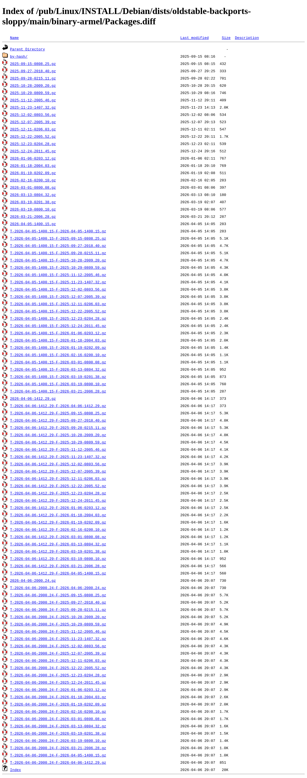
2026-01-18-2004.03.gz (33, 165)
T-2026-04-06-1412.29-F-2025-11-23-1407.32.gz (58, 456)
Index (15, 769)
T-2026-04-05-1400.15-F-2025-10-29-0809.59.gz (58, 267)
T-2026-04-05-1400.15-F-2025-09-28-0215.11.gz (58, 252)
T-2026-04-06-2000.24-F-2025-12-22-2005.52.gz (58, 667)
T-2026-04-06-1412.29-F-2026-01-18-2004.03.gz (58, 514)
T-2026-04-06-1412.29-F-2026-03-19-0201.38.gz (58, 551)
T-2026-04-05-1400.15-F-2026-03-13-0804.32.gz (58, 369)
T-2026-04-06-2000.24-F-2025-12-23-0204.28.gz (58, 674)
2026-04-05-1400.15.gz (33, 223)
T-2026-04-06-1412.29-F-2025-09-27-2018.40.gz (58, 420)
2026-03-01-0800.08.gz (33, 187)
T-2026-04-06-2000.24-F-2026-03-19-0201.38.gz (58, 733)
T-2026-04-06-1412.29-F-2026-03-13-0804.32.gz (58, 543)
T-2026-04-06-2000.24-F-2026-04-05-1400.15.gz (58, 755)
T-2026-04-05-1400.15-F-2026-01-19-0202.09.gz (58, 347)
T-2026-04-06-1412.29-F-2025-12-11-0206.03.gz (58, 478)
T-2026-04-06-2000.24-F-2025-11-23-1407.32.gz (58, 638)
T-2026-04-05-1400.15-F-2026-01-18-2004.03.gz (58, 340)
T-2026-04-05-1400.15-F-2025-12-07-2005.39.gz (58, 296)
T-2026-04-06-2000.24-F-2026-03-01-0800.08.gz (58, 718)
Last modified (194, 37)
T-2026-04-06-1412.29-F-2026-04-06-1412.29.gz (58, 405)
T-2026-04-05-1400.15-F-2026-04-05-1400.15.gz (58, 230)
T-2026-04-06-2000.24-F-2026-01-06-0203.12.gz (58, 689)
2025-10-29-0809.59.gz (33, 92)
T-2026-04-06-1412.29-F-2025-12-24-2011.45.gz (58, 500)
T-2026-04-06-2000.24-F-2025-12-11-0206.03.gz (58, 660)
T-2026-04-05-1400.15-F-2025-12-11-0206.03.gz (58, 303)
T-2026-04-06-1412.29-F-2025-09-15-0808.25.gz (58, 412)
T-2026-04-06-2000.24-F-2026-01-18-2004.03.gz (58, 696)
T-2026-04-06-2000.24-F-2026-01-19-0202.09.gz (58, 704)
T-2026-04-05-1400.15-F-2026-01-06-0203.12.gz (58, 332)
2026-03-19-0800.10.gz (33, 209)
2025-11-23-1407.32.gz (33, 107)
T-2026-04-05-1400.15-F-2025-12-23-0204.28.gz (58, 318)
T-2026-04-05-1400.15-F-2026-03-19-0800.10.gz (58, 383)
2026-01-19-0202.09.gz (33, 172)
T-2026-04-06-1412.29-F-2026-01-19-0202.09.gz (58, 522)
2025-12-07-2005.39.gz (33, 121)
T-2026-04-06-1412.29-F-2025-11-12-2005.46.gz (58, 449)
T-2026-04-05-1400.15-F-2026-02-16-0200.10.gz (58, 354)
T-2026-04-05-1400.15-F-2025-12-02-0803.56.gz (58, 289)
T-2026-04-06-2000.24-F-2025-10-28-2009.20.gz (58, 616)
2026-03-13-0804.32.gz (33, 194)
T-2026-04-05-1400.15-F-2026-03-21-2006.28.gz (58, 391)
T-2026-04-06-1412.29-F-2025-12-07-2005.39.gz (58, 471)
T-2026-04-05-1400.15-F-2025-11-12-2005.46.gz (58, 274)
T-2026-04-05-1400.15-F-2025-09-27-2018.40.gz (58, 245)
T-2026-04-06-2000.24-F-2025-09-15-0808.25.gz (58, 594)
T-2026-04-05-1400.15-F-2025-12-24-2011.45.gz (58, 325)
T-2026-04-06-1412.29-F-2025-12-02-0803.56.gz (58, 463)
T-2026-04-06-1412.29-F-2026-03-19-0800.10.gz (58, 558)
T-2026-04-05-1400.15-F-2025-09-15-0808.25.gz (58, 238)
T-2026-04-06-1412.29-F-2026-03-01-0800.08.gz (58, 536)
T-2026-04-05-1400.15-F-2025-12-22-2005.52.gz (58, 311)
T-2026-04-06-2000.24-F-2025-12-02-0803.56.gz (58, 645)
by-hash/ (18, 56)
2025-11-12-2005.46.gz (33, 99)
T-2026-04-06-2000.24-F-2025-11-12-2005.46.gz (58, 631)
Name (14, 37)
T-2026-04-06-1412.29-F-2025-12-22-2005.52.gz (58, 485)
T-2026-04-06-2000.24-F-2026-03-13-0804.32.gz (58, 725)
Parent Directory (27, 49)
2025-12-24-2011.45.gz (33, 150)
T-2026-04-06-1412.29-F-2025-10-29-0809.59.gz (58, 442)
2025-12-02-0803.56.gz (33, 114)
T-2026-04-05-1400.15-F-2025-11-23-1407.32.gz (58, 281)
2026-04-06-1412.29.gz (33, 398)
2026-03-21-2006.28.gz (33, 216)
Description (247, 37)
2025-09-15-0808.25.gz (33, 63)
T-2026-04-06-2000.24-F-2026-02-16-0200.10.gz (58, 711)
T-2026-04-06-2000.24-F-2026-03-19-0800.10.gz (58, 740)
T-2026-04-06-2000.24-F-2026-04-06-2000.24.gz (58, 587)
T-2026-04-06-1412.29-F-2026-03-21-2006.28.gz (58, 565)
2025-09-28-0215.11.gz (33, 78)
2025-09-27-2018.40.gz (33, 70)
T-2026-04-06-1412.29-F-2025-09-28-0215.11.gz (58, 427)
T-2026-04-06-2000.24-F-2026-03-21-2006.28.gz (58, 747)
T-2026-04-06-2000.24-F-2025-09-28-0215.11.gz (58, 609)
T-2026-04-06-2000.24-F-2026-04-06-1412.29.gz (58, 762)
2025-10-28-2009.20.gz (33, 85)
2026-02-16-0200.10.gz (33, 180)
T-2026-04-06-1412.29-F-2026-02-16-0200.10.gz (58, 529)
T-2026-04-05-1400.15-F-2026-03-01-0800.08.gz (58, 362)
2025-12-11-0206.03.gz (33, 129)
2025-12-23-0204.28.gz (33, 143)
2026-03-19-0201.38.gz (33, 201)
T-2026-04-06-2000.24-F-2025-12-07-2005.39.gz (58, 653)
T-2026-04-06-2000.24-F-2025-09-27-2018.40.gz (58, 602)
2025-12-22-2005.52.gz (33, 136)
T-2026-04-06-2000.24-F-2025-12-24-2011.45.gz (58, 682)
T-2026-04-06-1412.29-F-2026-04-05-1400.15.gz (58, 573)
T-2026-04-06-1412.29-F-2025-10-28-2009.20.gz (58, 434)
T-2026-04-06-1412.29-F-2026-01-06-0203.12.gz (58, 507)
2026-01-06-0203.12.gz (33, 158)
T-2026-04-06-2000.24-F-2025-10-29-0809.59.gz (58, 624)
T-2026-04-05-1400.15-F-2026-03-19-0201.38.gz (58, 376)
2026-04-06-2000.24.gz (33, 580)
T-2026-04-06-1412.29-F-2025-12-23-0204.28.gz (58, 493)
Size (226, 37)
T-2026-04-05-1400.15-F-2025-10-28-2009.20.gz (58, 260)
